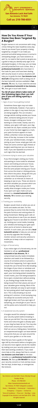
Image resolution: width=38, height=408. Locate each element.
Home (5, 388)
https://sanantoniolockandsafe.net (19, 383)
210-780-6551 (23, 19)
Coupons (19, 391)
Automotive (31, 388)
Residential (12, 388)
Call (19, 405)
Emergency (10, 391)
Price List (20, 393)
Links (33, 393)
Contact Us (27, 391)
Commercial (21, 388)
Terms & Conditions (9, 393)
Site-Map (27, 393)
